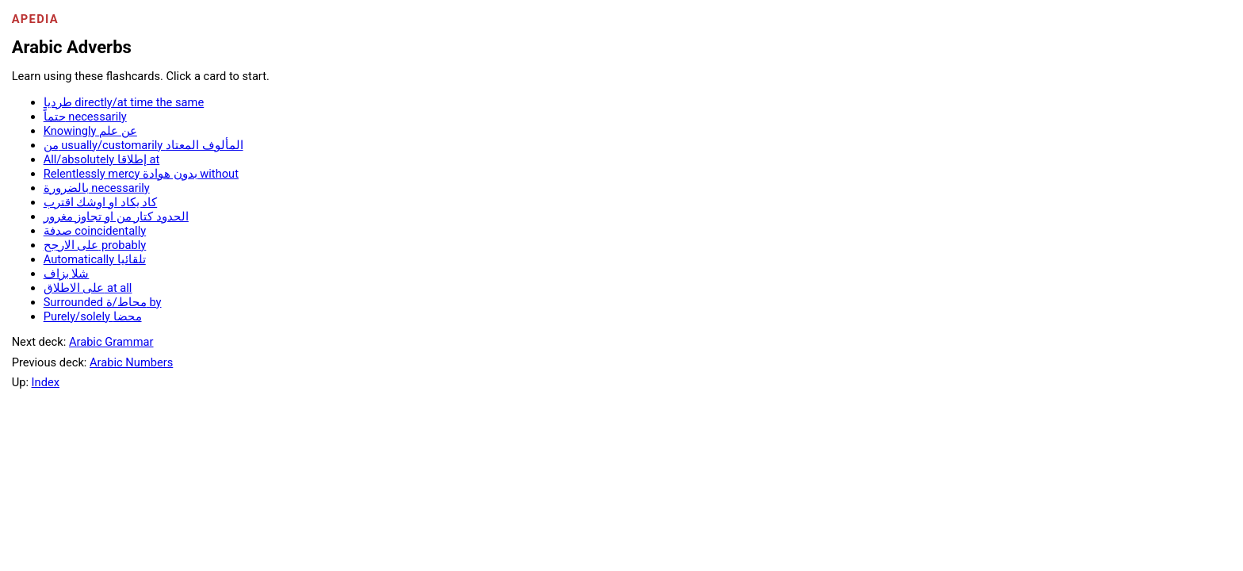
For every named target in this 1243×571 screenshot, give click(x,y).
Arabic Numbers (131, 362)
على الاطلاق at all (88, 288)
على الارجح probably (95, 245)
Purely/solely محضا (93, 316)
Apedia (35, 19)
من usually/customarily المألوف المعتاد (143, 145)
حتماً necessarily (85, 116)
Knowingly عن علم (90, 131)
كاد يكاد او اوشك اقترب (101, 202)
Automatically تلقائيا (95, 259)
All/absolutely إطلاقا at (102, 159)
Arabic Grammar (111, 342)
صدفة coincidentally (95, 231)
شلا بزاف (67, 273)
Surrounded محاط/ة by (103, 302)
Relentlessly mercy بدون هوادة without (141, 174)
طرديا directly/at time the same (124, 102)
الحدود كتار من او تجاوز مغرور (116, 216)
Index (45, 382)
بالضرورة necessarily (97, 188)
